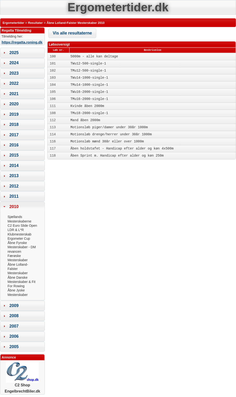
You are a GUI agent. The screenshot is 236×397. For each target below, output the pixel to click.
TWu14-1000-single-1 (89, 78)
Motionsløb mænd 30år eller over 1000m (107, 141)
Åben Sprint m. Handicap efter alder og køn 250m (117, 156)
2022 (14, 83)
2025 (14, 52)
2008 (14, 315)
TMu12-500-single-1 (88, 71)
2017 (14, 134)
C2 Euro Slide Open (22, 225)
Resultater (35, 23)
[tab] (22, 53)
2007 (14, 326)
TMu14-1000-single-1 (89, 85)
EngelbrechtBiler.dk (22, 391)
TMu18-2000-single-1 (89, 113)
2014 (14, 165)
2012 (14, 186)
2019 (14, 114)
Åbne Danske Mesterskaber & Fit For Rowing (21, 282)
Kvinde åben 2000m (87, 106)
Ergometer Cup (19, 238)
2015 (14, 155)
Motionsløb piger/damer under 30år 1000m (109, 127)
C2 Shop (22, 383)
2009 (14, 305)
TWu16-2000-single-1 (89, 92)
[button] (72, 33)
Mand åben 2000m (85, 120)
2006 (14, 336)
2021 (14, 93)
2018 (14, 124)
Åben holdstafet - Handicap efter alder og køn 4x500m (121, 148)
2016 (14, 145)
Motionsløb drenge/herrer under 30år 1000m (111, 134)
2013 (14, 175)
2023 (14, 73)
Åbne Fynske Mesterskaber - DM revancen (22, 247)
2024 (14, 62)
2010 (14, 206)
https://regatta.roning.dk (22, 42)
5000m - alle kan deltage (94, 56)
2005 (14, 346)
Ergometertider (13, 23)
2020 (14, 104)
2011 (14, 196)
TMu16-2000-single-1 (89, 99)
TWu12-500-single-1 (88, 63)
